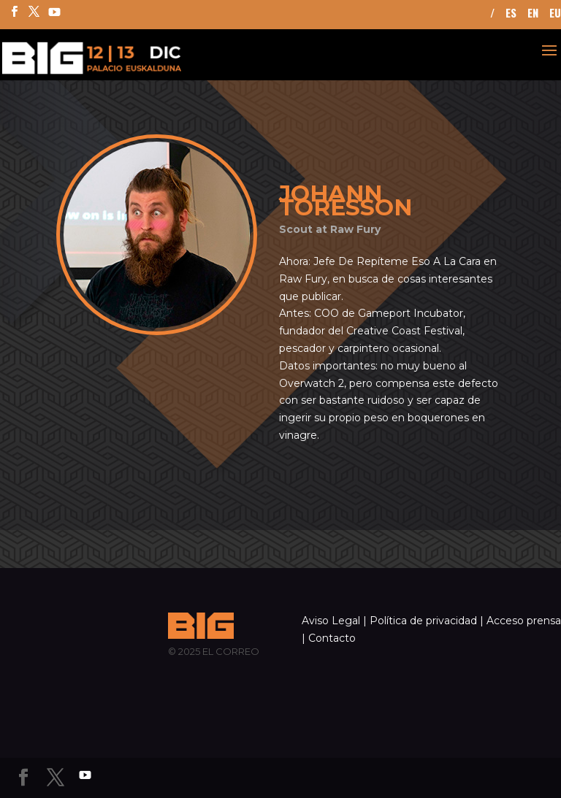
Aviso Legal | (334, 620)
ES (510, 13)
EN (532, 13)
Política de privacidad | (427, 620)
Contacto (332, 638)
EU (555, 13)
